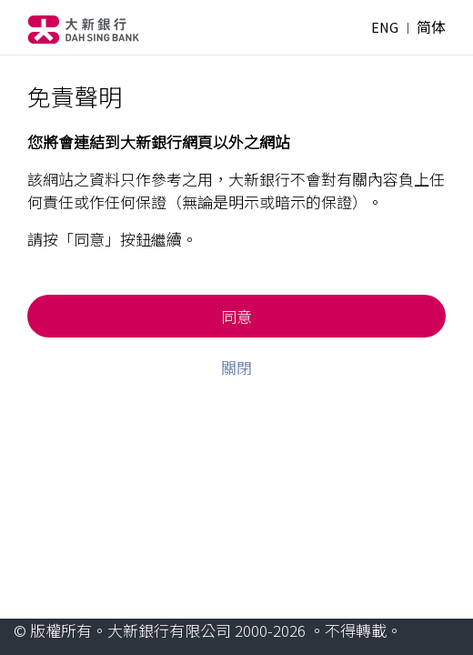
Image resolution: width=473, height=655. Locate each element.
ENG (384, 27)
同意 (236, 316)
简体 (431, 27)
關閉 (236, 367)
